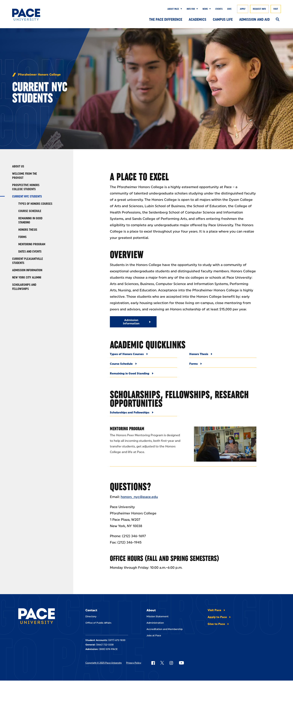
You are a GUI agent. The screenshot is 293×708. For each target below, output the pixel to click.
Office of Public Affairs (98, 622)
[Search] (277, 19)
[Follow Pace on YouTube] (181, 663)
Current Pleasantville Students (27, 261)
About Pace (173, 9)
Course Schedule (29, 211)
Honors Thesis (27, 229)
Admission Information (27, 270)
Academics (197, 19)
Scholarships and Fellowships (24, 287)
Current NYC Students (27, 196)
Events (219, 9)
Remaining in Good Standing (30, 220)
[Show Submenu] (180, 9)
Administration (155, 622)
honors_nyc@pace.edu (139, 497)
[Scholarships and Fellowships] (143, 413)
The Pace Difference (165, 19)
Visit (275, 9)
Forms (22, 237)
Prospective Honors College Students (25, 187)
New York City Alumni (26, 277)
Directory (90, 616)
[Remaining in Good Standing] (143, 374)
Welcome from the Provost (24, 176)
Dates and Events (29, 251)
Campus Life (223, 19)
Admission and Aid (254, 19)
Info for (191, 9)
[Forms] (222, 365)
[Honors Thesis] (222, 355)
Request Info (259, 9)
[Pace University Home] (30, 15)
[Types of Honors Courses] (143, 355)
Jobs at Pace (153, 635)
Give (229, 9)
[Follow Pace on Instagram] (171, 663)
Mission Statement (157, 616)
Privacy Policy (133, 663)
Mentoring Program (31, 244)
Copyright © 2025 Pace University (103, 663)
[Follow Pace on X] (162, 663)
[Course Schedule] (143, 365)
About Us (18, 166)
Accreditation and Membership (164, 629)
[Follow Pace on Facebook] (153, 663)
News (205, 9)
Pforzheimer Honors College (39, 74)
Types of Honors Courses (35, 204)
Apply (242, 9)
